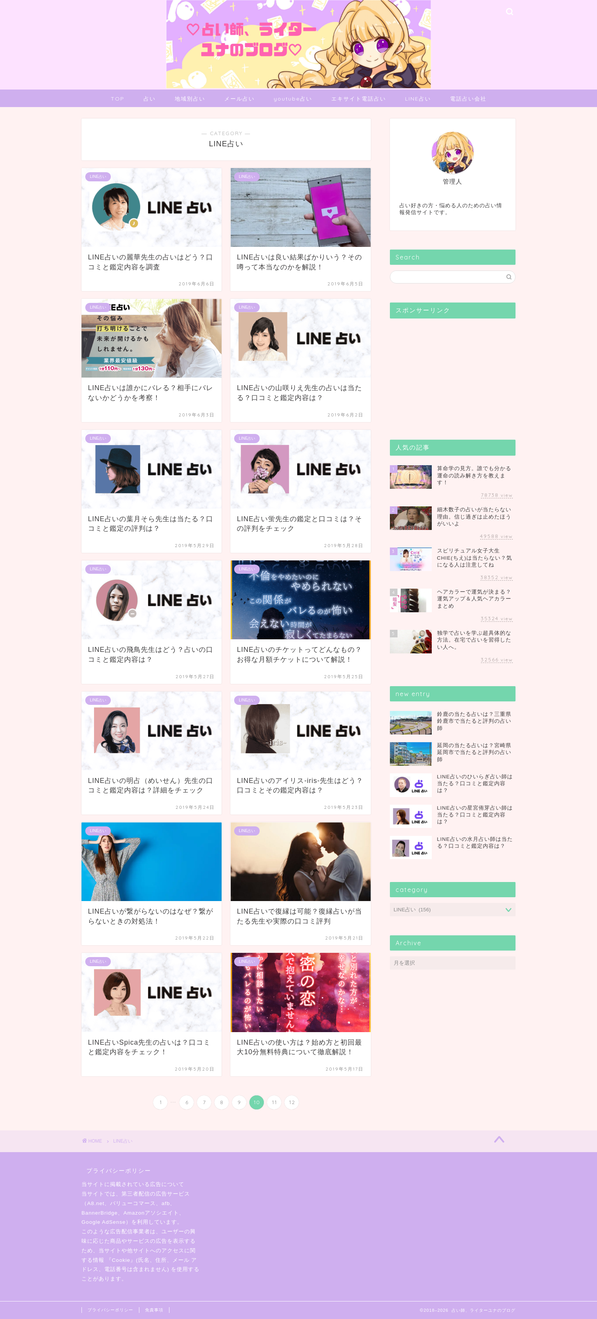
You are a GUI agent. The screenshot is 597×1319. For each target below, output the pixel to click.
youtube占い (293, 98)
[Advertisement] (447, 371)
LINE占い (418, 98)
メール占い (239, 98)
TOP (118, 98)
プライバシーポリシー (110, 1310)
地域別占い (190, 98)
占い (150, 98)
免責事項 (154, 1310)
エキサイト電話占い (358, 98)
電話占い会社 (468, 98)
